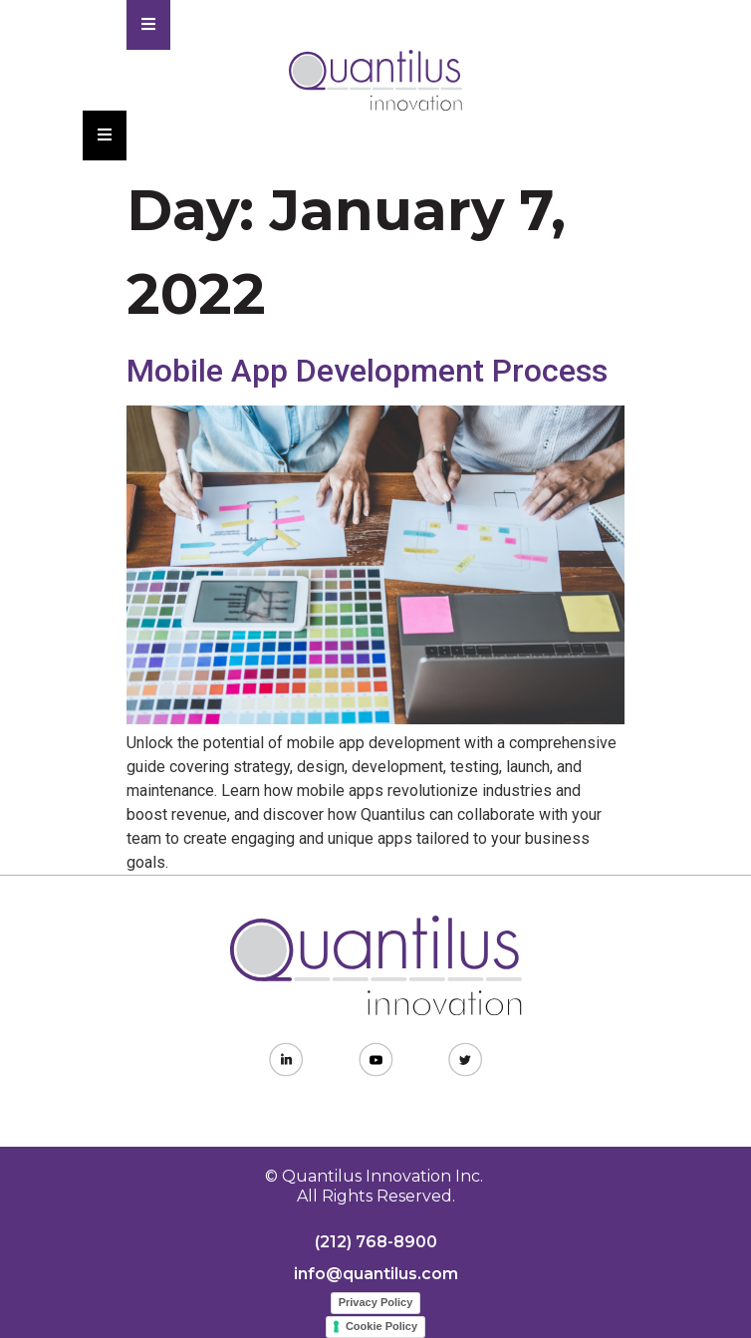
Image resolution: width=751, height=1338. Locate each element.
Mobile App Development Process (367, 371)
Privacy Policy (376, 1302)
